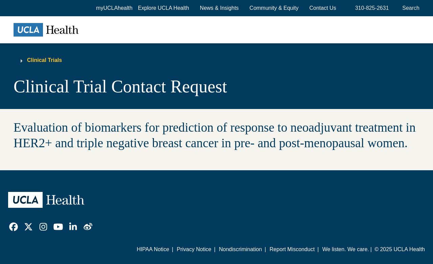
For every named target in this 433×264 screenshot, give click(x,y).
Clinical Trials (44, 60)
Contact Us (323, 8)
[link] (13, 226)
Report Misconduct (292, 249)
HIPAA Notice (153, 249)
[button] (164, 8)
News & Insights (219, 8)
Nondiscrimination (240, 249)
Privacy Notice (194, 249)
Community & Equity (274, 8)
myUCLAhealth (114, 8)
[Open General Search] (409, 8)
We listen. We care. (345, 249)
